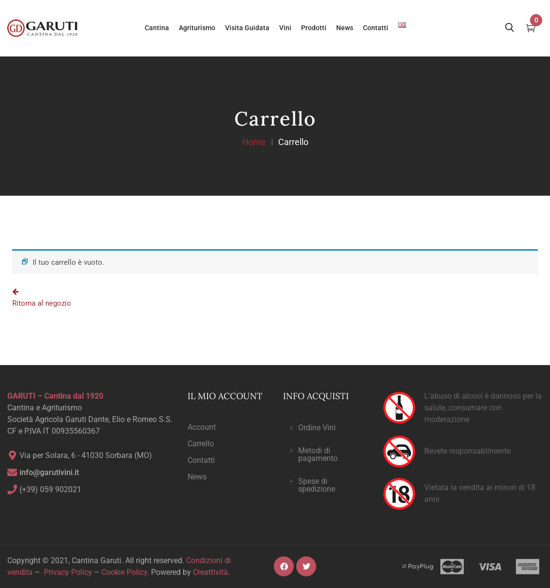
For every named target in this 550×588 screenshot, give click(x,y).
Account (202, 427)
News (197, 476)
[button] (325, 428)
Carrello (201, 443)
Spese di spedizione (316, 485)
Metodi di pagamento (318, 454)
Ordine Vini (317, 427)
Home (254, 142)
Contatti (201, 460)
